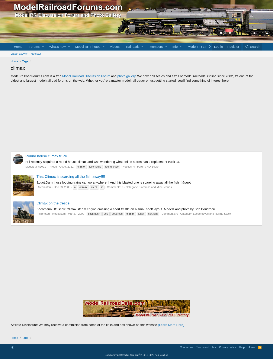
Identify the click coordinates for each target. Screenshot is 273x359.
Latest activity (19, 53)
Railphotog (43, 213)
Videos (115, 46)
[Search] (252, 47)
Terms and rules (206, 347)
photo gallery (126, 76)
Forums (34, 46)
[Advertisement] (136, 117)
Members (156, 46)
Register (36, 53)
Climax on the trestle (53, 203)
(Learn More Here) (171, 325)
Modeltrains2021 (35, 166)
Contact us (186, 347)
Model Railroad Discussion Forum (86, 76)
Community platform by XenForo (136, 355)
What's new (57, 46)
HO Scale (153, 166)
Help (242, 347)
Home (18, 46)
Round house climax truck (46, 156)
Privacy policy (227, 347)
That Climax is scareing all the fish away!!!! (70, 177)
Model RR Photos (87, 46)
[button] (43, 47)
